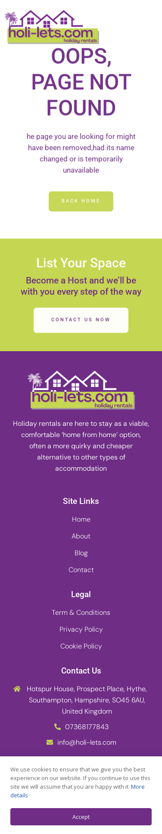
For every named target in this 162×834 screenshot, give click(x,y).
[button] (147, 27)
